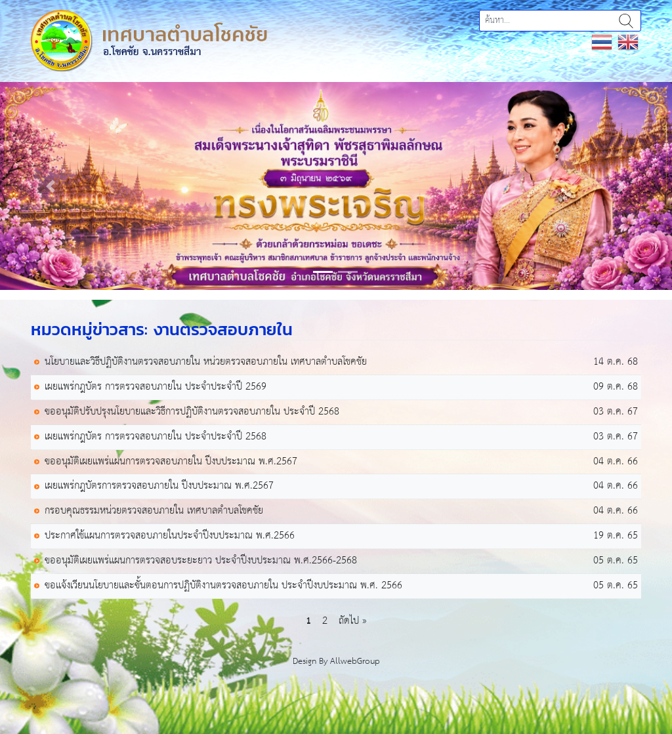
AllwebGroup (355, 661)
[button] (50, 186)
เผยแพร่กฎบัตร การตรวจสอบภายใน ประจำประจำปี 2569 (155, 387)
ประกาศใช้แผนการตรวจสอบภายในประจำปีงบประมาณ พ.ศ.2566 (170, 536)
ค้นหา (626, 20)
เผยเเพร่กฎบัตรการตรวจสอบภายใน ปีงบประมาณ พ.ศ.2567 (159, 486)
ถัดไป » (352, 620)
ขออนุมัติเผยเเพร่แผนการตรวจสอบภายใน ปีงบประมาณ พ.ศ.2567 (171, 462)
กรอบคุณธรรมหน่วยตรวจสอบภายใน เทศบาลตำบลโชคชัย (154, 511)
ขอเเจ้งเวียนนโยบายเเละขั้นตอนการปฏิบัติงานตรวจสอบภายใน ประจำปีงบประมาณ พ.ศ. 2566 (223, 586)
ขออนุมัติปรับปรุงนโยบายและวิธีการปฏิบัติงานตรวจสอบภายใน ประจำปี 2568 (192, 412)
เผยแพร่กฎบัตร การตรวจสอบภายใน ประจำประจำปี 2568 (155, 437)
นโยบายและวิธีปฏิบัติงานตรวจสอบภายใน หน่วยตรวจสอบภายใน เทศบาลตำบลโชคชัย (206, 362)
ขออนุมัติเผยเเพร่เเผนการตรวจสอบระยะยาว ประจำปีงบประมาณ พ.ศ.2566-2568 (201, 561)
